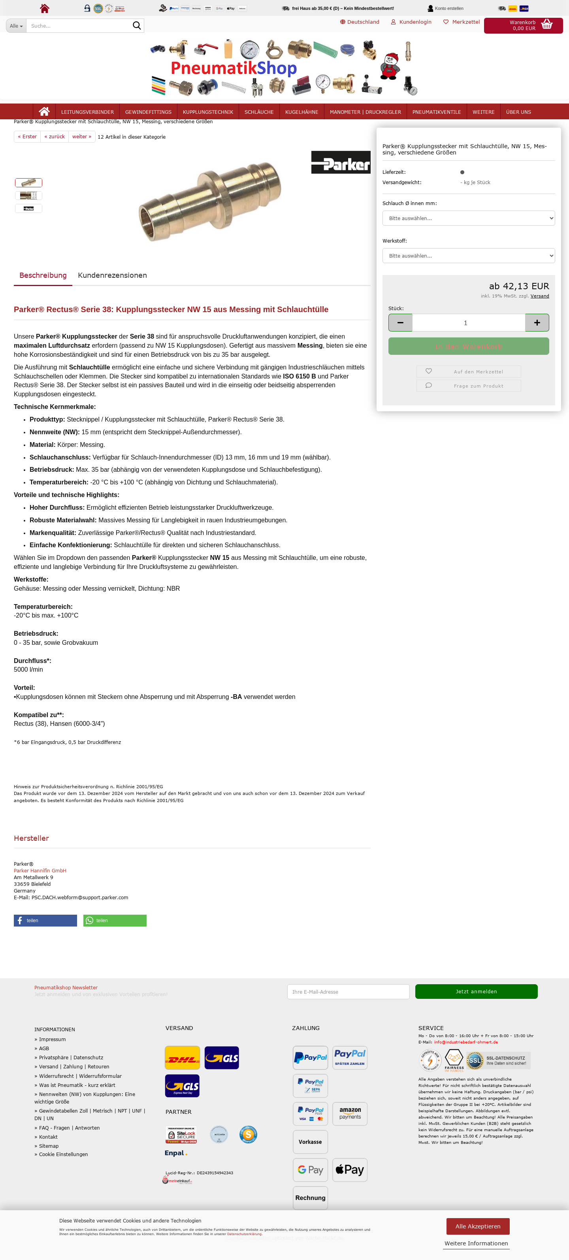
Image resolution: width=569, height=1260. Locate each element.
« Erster (27, 155)
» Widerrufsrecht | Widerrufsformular (78, 1094)
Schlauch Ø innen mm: (409, 221)
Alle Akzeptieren (478, 1226)
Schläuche (259, 115)
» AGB (41, 1067)
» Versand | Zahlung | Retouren (71, 1085)
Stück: (396, 327)
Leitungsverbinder (87, 115)
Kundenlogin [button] (411, 25)
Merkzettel (461, 25)
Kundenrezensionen (112, 294)
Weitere (484, 115)
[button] (359, 26)
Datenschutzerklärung (244, 1234)
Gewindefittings (148, 115)
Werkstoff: (394, 259)
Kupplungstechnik (208, 115)
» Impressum (50, 1058)
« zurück (54, 155)
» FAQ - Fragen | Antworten (67, 1146)
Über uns (518, 115)
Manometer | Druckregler (365, 115)
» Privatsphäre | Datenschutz (68, 1076)
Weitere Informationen (476, 1243)
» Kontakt (46, 1155)
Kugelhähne (301, 115)
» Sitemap (46, 1165)
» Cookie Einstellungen (61, 1173)
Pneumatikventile (437, 115)
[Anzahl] (469, 341)
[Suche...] (16, 26)
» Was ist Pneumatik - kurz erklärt (74, 1104)
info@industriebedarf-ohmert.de (466, 1060)
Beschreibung (43, 294)
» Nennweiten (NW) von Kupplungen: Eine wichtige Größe (84, 1116)
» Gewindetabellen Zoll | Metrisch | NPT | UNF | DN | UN (89, 1133)
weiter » (82, 155)
